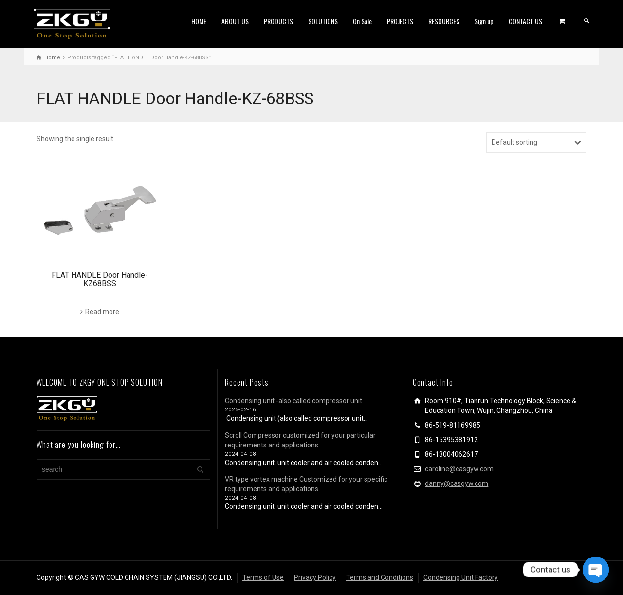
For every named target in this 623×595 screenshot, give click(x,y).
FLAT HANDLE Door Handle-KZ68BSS (100, 279)
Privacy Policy (315, 577)
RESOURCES (443, 21)
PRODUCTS (278, 21)
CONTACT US (525, 21)
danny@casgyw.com (456, 483)
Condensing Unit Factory (460, 577)
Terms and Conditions (379, 577)
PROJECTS (400, 21)
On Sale (362, 21)
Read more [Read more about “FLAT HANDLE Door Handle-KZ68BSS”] (102, 312)
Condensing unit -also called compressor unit (293, 401)
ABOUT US (235, 21)
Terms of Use (263, 577)
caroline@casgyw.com (459, 469)
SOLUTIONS (323, 21)
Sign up (484, 21)
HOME (198, 21)
